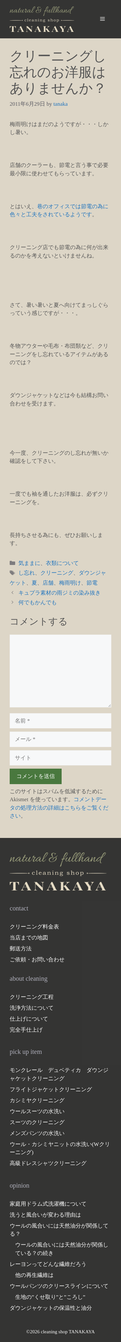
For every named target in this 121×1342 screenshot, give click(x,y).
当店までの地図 (29, 938)
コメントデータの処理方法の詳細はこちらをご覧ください (59, 807)
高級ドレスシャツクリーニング (48, 1163)
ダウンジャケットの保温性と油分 (51, 1308)
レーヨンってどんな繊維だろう (48, 1264)
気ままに (29, 563)
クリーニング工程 (32, 997)
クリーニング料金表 (34, 927)
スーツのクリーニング (37, 1122)
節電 (91, 583)
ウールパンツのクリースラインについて (59, 1286)
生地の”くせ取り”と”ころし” (50, 1297)
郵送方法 (21, 949)
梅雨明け (70, 583)
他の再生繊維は (34, 1275)
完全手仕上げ (26, 1030)
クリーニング (56, 573)
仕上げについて (29, 1019)
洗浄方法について (32, 1008)
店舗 (48, 583)
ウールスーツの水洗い (37, 1111)
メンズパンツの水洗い (37, 1133)
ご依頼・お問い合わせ (37, 960)
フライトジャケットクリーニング (51, 1089)
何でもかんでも (37, 602)
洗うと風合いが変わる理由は (45, 1215)
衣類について (62, 563)
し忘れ (26, 573)
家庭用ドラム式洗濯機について (48, 1204)
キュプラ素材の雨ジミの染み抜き (59, 593)
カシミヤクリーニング (37, 1100)
